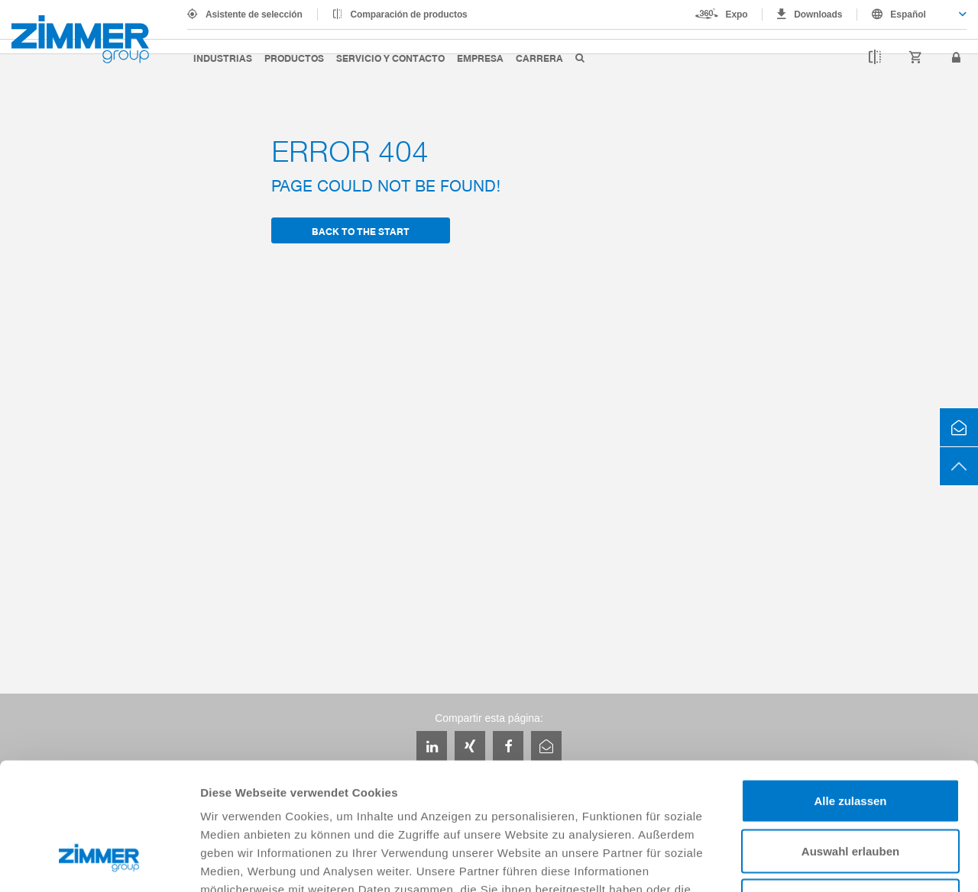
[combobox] (912, 14)
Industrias (222, 57)
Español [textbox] (908, 14)
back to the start (361, 231)
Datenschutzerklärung (597, 798)
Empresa (480, 57)
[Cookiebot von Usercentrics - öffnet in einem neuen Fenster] (99, 862)
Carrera (539, 57)
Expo (737, 14)
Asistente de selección (254, 14)
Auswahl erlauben (850, 742)
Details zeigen (812, 861)
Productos (294, 57)
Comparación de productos (409, 14)
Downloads (818, 14)
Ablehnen (850, 791)
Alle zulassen (850, 691)
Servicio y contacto (390, 57)
